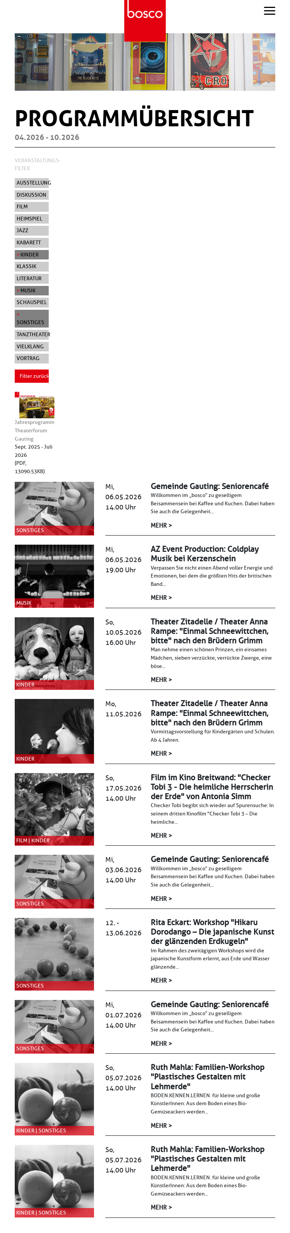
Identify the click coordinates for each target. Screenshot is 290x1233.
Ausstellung (33, 182)
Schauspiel (32, 302)
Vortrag (28, 358)
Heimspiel (29, 218)
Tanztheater (33, 334)
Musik (27, 290)
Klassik (26, 266)
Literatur (29, 278)
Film (22, 206)
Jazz (22, 230)
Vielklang (30, 346)
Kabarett (29, 242)
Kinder (29, 254)
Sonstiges (30, 322)
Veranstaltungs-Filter (38, 164)
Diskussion (31, 194)
